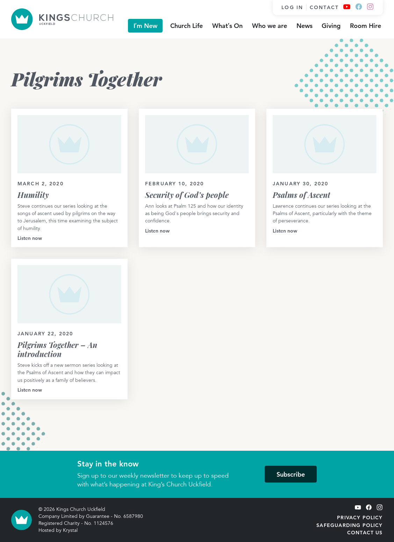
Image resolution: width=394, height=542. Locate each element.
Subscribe (291, 474)
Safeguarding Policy (349, 525)
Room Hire (365, 26)
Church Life (186, 26)
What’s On (227, 26)
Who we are (269, 26)
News (304, 26)
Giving (331, 26)
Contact (324, 7)
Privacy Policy (359, 517)
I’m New (145, 26)
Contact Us (365, 532)
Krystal (70, 530)
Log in (292, 7)
